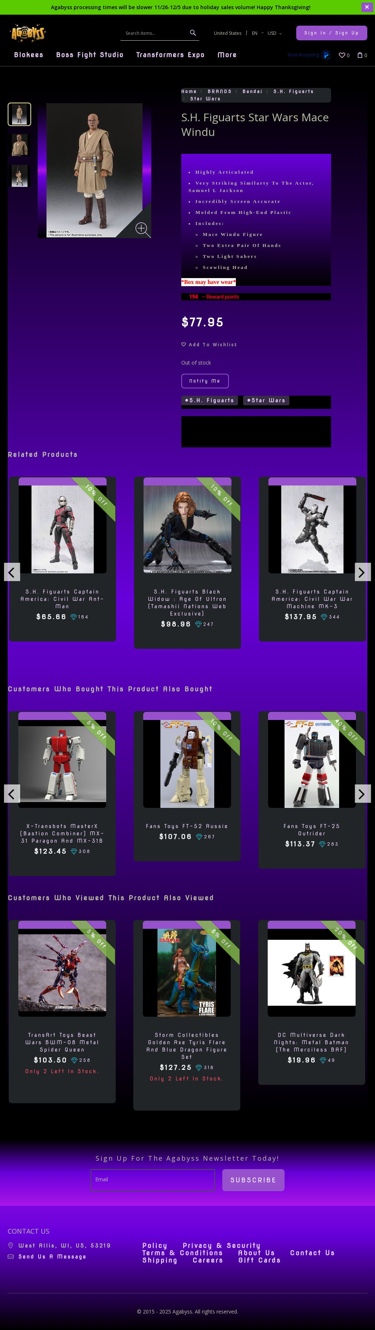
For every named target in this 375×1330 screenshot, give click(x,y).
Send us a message (52, 1257)
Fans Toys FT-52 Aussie (187, 826)
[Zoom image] (143, 230)
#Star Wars (266, 400)
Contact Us (312, 1253)
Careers (208, 1260)
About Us (256, 1253)
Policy (155, 1245)
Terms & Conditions (182, 1253)
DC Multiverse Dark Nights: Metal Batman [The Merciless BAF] (311, 1042)
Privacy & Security (221, 1245)
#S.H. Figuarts (210, 400)
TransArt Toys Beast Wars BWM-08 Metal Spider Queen (62, 1042)
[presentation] (12, 572)
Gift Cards (259, 1260)
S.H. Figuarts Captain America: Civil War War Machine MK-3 (312, 599)
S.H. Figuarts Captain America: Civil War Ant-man (63, 599)
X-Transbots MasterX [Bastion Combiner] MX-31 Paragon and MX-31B (62, 833)
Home (189, 91)
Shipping (160, 1260)
